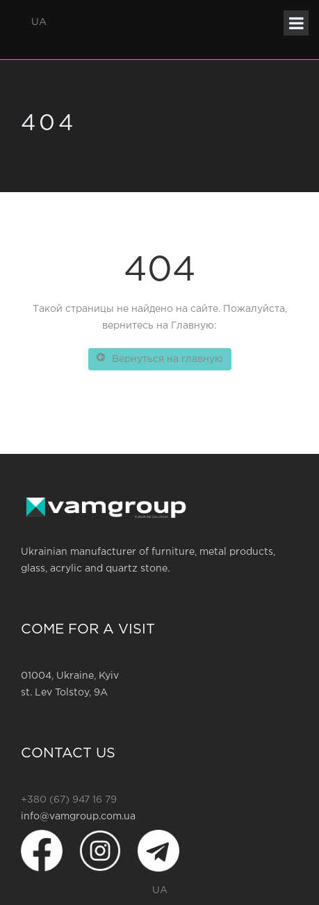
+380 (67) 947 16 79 (69, 800)
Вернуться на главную (160, 357)
